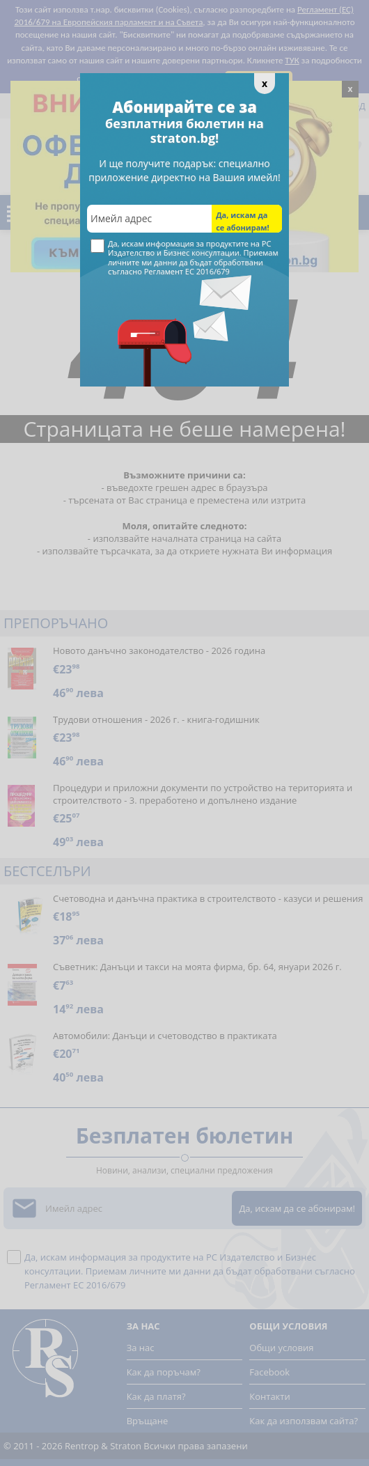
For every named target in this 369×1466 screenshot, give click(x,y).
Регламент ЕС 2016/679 (187, 271)
